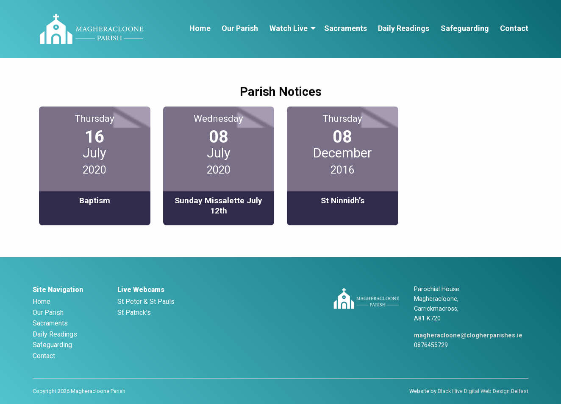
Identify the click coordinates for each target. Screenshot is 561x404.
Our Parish (240, 28)
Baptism (94, 200)
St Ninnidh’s (342, 200)
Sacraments (345, 28)
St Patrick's (134, 313)
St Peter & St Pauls (146, 301)
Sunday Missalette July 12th (218, 206)
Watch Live (288, 28)
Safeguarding (465, 28)
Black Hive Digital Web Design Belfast (483, 391)
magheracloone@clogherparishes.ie (468, 335)
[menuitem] (200, 28)
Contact (514, 28)
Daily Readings (403, 28)
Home (200, 28)
